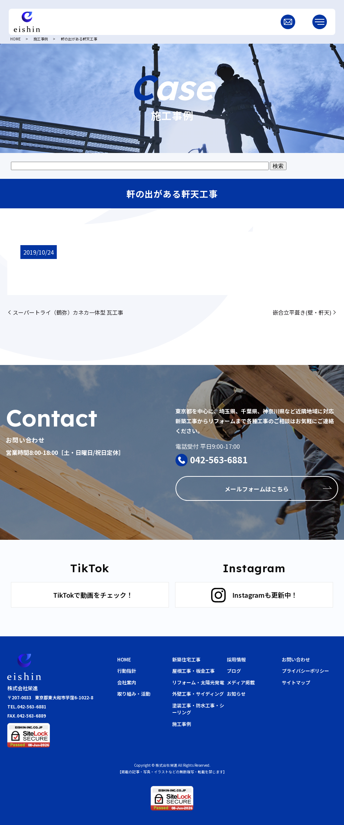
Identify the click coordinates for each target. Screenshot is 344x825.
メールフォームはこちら (257, 488)
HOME (15, 39)
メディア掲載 (241, 682)
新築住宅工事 (186, 659)
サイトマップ (296, 682)
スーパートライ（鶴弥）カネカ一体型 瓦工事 (68, 312)
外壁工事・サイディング (198, 693)
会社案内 (126, 682)
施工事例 (40, 39)
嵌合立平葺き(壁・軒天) (302, 312)
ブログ (234, 670)
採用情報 (236, 659)
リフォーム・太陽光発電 (198, 682)
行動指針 (126, 670)
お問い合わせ (296, 659)
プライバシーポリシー (305, 670)
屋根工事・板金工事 (193, 670)
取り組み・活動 (133, 693)
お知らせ (236, 693)
